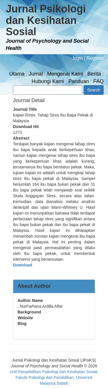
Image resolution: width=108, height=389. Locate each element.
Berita (94, 74)
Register (95, 58)
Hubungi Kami (47, 81)
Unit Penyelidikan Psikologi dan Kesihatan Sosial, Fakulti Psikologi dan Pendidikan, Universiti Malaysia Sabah (54, 377)
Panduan (78, 81)
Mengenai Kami (65, 74)
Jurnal (36, 74)
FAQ (98, 81)
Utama (16, 74)
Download (22, 265)
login (78, 58)
